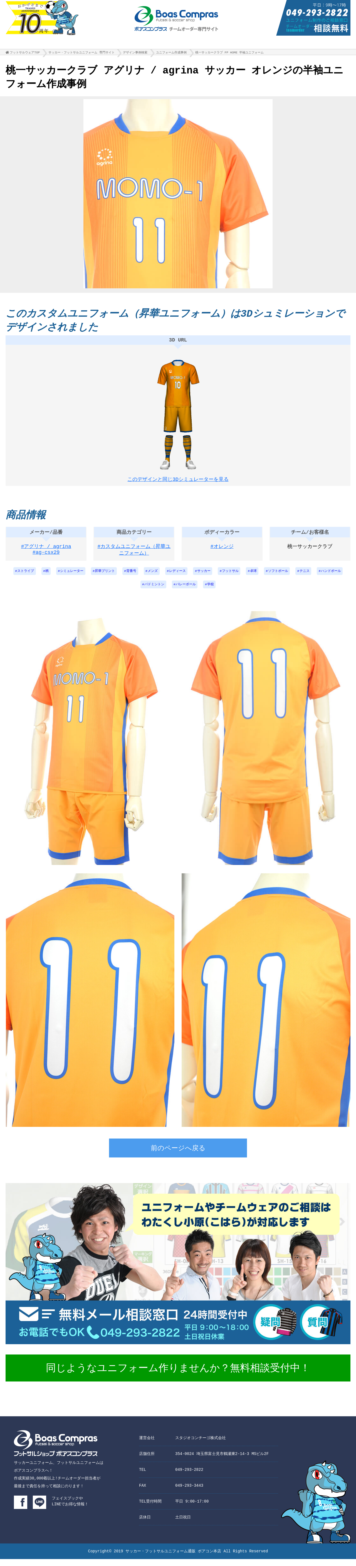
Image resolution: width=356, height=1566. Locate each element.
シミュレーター (70, 576)
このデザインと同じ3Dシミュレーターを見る (178, 480)
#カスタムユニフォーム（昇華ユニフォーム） (134, 555)
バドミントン (154, 591)
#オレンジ (222, 552)
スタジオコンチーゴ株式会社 (200, 1444)
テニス (306, 576)
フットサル (231, 576)
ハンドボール (333, 576)
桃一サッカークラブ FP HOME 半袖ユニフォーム (229, 54)
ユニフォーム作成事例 (171, 54)
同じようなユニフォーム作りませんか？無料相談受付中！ (178, 1375)
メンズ (152, 576)
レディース (177, 576)
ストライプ (23, 576)
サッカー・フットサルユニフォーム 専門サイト (81, 54)
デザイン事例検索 (135, 54)
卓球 (254, 576)
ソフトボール (280, 576)
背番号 (131, 576)
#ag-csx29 (46, 558)
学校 (210, 591)
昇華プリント (104, 576)
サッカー (204, 576)
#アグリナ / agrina (46, 552)
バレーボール (186, 591)
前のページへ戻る (178, 1156)
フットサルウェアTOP (25, 54)
